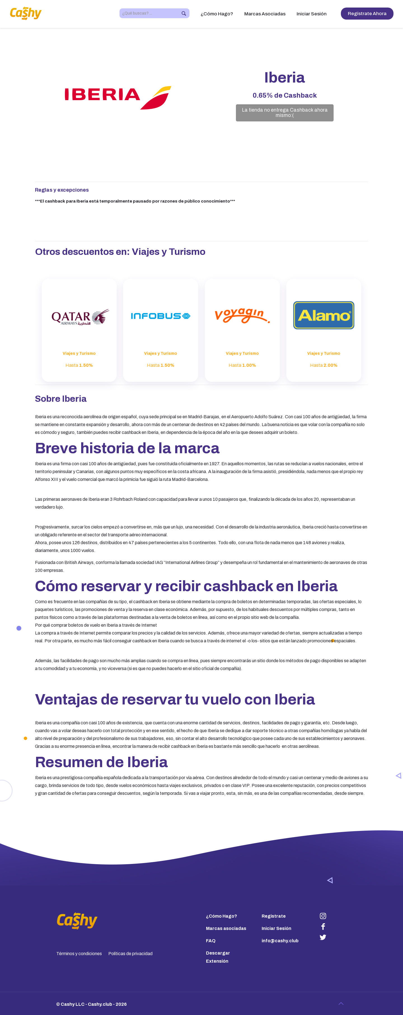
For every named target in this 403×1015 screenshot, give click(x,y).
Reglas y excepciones (62, 190)
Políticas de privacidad (130, 953)
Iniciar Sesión (276, 928)
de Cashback (285, 95)
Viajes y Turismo (168, 251)
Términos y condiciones (79, 953)
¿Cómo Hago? (221, 916)
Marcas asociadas (226, 928)
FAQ (210, 940)
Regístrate (274, 916)
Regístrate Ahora (367, 13)
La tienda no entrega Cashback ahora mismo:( (285, 112)
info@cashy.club (280, 940)
